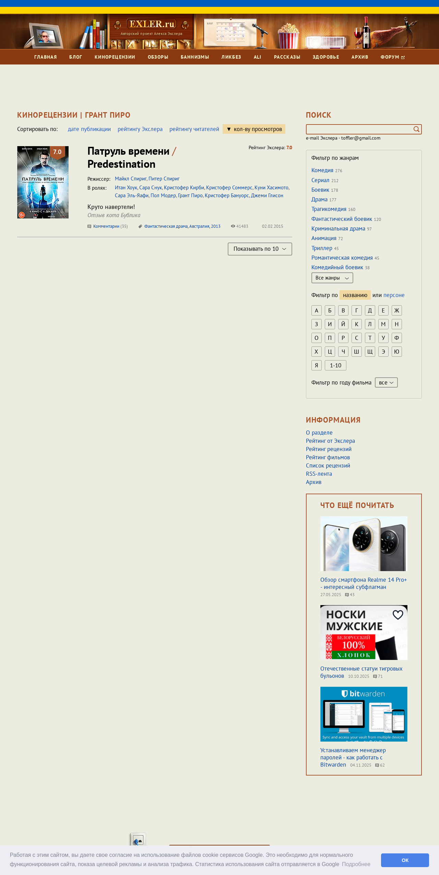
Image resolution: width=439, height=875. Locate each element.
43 (350, 595)
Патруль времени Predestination (131, 157)
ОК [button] (405, 860)
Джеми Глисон (267, 195)
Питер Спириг (164, 178)
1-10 (335, 365)
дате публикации (89, 129)
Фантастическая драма (166, 226)
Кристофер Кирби (184, 187)
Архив (360, 57)
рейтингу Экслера (140, 129)
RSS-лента (319, 473)
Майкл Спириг (130, 178)
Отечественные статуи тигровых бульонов (361, 672)
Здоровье (326, 57)
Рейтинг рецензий (329, 449)
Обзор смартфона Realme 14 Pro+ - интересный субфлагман (363, 583)
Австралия (199, 226)
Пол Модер (163, 195)
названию (355, 295)
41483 (239, 226)
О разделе (319, 432)
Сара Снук (150, 187)
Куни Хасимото (271, 187)
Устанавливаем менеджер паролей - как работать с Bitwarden (353, 757)
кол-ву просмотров (258, 129)
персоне (394, 295)
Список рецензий (328, 465)
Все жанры (332, 277)
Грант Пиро (190, 195)
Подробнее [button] (356, 864)
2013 (216, 226)
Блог (75, 57)
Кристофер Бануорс (227, 195)
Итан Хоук (126, 187)
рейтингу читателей (194, 129)
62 (380, 765)
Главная (45, 57)
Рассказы (287, 57)
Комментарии (107, 226)
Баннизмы (195, 57)
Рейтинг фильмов (328, 457)
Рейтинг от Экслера (330, 441)
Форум (392, 57)
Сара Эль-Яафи (132, 195)
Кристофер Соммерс (229, 187)
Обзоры (158, 57)
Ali (258, 57)
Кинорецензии (115, 57)
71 (378, 676)
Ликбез (231, 57)
